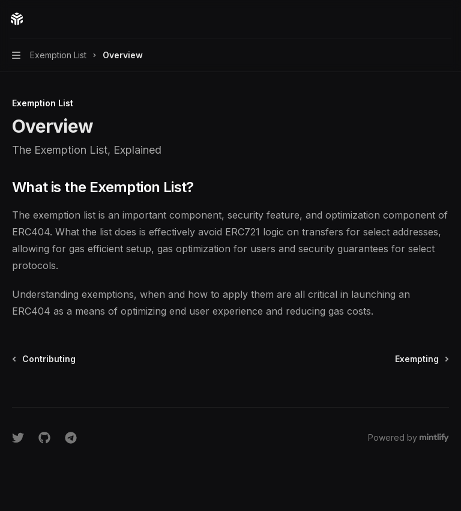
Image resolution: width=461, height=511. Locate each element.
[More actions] (445, 19)
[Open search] (422, 19)
